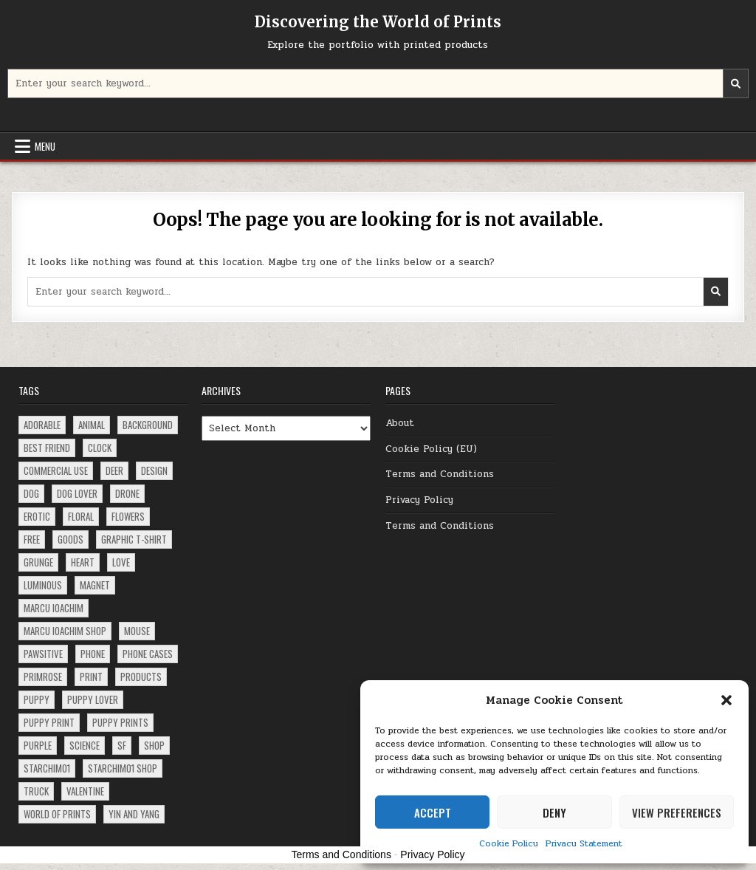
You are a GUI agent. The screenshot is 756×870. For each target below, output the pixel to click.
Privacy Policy (419, 500)
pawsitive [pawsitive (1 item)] (43, 653)
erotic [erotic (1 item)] (37, 516)
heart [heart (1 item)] (82, 562)
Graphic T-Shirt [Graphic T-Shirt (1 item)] (134, 539)
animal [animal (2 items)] (91, 424)
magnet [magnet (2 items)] (95, 585)
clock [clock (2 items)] (99, 447)
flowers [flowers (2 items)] (128, 516)
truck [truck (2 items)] (36, 791)
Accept (432, 812)
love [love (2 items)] (121, 562)
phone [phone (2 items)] (92, 653)
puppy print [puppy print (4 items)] (49, 722)
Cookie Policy (508, 843)
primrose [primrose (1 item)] (43, 676)
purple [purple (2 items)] (38, 745)
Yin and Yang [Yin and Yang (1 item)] (134, 813)
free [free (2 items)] (32, 539)
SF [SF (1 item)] (121, 745)
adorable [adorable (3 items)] (42, 424)
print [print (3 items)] (91, 676)
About (399, 423)
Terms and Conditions (439, 474)
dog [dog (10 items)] (31, 493)
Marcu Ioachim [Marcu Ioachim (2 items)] (53, 607)
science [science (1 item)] (84, 745)
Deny (554, 812)
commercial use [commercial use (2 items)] (56, 470)
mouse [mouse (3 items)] (137, 630)
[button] (726, 700)
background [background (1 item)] (148, 424)
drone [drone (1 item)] (127, 493)
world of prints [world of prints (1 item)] (57, 813)
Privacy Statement (584, 843)
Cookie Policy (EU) (431, 449)
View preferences (676, 812)
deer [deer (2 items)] (114, 470)
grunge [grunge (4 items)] (38, 562)
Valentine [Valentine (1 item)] (85, 791)
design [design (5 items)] (154, 470)
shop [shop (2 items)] (154, 745)
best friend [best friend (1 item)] (47, 447)
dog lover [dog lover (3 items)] (77, 493)
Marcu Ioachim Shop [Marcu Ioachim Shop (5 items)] (65, 630)
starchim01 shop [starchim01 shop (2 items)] (122, 768)
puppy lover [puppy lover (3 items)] (92, 699)
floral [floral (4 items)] (81, 516)
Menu (45, 146)
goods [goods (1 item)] (70, 539)
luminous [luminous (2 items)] (43, 585)
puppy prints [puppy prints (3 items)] (120, 722)
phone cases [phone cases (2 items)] (148, 653)
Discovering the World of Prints (378, 22)
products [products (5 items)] (141, 676)
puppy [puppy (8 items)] (36, 699)
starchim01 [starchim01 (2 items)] (47, 768)
